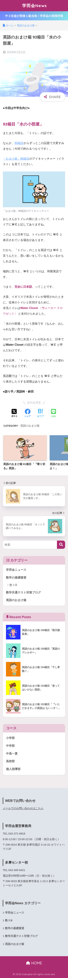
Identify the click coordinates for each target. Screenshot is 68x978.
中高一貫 (12, 753)
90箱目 (19, 143)
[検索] (61, 545)
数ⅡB (13, 585)
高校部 (10, 761)
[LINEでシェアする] (53, 414)
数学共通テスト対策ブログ (23, 592)
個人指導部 (13, 769)
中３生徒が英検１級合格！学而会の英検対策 (34, 15)
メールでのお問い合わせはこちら (23, 808)
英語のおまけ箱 (29, 425)
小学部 (10, 737)
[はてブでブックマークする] (40, 413)
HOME (34, 963)
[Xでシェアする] (14, 413)
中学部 (10, 745)
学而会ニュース (16, 569)
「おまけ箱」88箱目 (16, 158)
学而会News (34, 5)
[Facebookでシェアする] (27, 413)
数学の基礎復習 (16, 577)
